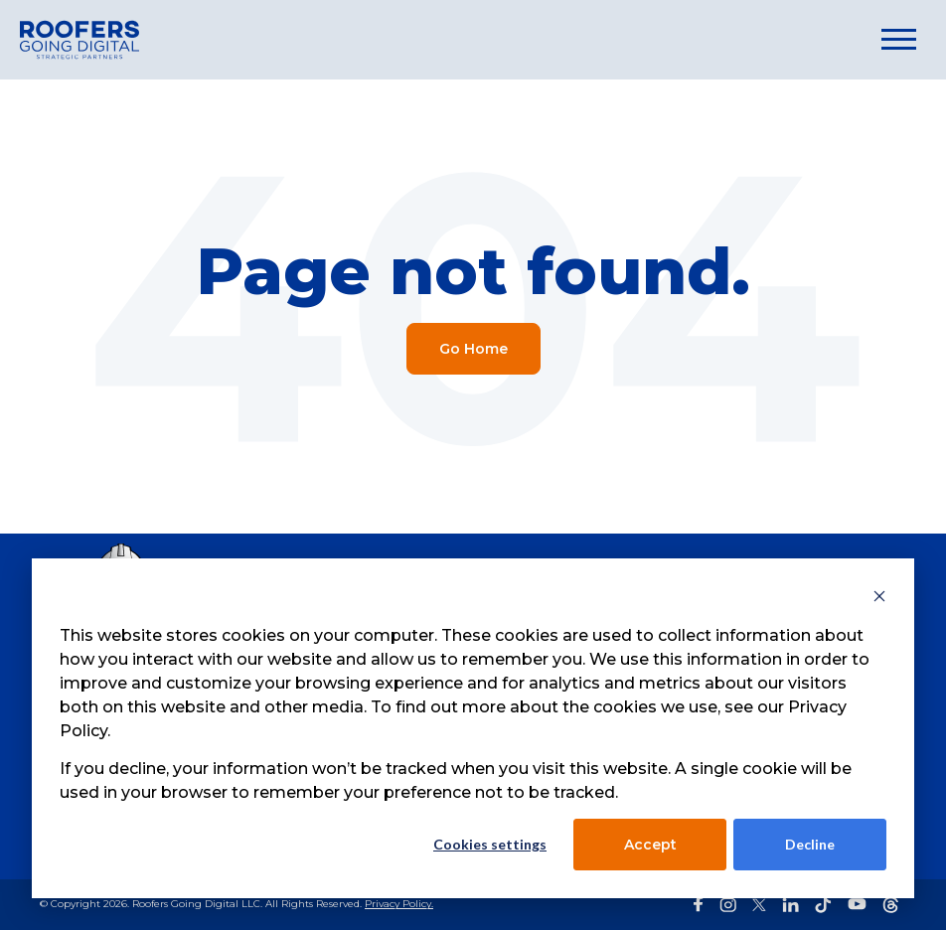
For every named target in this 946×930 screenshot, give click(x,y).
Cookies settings (490, 844)
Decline (810, 844)
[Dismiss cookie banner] (879, 598)
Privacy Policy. (399, 903)
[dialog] (473, 728)
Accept (650, 844)
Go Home (473, 349)
